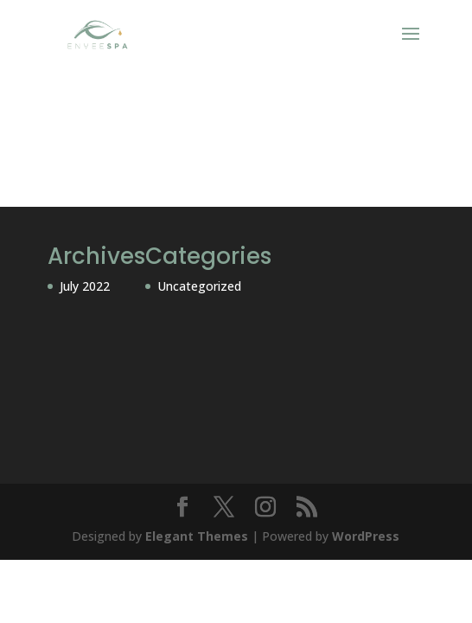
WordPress (365, 536)
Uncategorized (199, 286)
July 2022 (85, 286)
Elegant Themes (196, 536)
